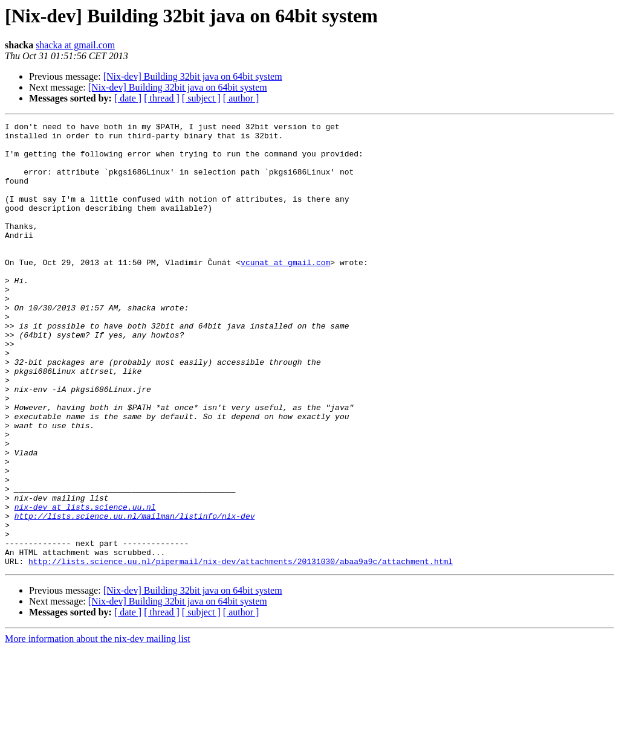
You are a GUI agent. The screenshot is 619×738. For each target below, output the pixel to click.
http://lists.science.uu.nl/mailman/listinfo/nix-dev (135, 595)
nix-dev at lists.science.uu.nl (85, 584)
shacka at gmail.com (75, 45)
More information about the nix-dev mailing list (97, 727)
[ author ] (241, 98)
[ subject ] (201, 98)
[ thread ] (162, 98)
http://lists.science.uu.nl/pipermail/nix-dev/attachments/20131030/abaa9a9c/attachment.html (240, 649)
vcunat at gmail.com (285, 291)
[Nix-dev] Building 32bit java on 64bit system (192, 76)
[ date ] (127, 98)
